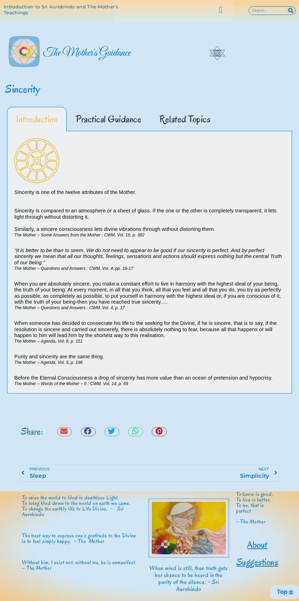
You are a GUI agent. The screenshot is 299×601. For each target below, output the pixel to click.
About (257, 544)
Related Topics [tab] (184, 119)
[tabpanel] (149, 262)
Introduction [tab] (37, 119)
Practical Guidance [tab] (108, 119)
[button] (220, 10)
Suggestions (257, 562)
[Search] (290, 11)
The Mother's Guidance (86, 53)
